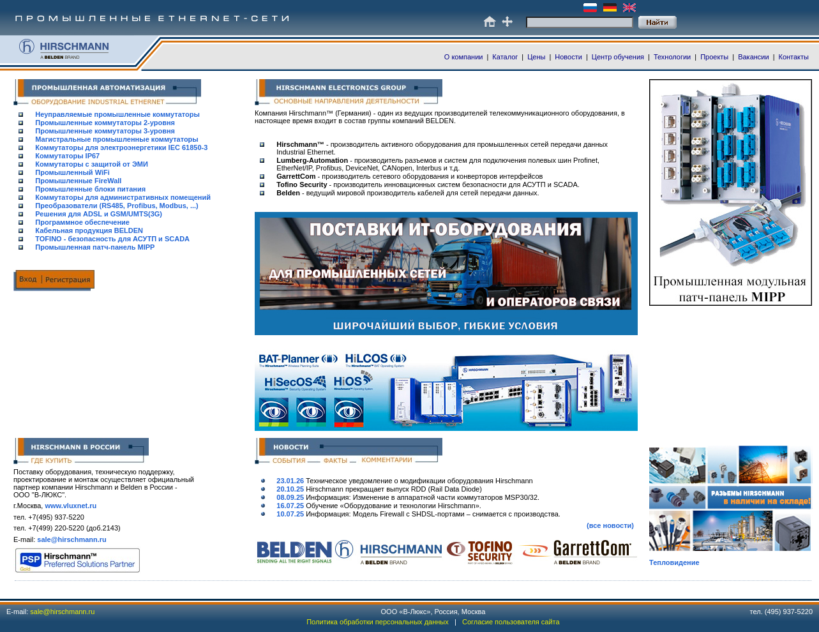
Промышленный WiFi (72, 172)
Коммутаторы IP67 (67, 156)
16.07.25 (290, 505)
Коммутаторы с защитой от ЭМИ (91, 164)
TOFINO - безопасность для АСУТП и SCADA (112, 239)
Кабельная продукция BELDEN (89, 230)
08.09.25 (290, 497)
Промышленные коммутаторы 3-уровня (105, 131)
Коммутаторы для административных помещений (123, 197)
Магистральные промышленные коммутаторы (116, 139)
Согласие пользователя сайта (511, 622)
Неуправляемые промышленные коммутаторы (117, 114)
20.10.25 (290, 489)
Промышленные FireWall (78, 180)
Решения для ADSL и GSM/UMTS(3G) (98, 214)
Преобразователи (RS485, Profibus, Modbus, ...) (116, 205)
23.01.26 (290, 481)
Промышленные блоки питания (90, 189)
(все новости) (610, 525)
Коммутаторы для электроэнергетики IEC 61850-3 (121, 147)
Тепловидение (674, 562)
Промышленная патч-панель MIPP (94, 247)
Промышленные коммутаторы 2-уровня (105, 122)
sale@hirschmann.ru (72, 539)
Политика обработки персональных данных (377, 622)
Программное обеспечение (82, 222)
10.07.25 (290, 514)
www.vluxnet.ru (70, 505)
